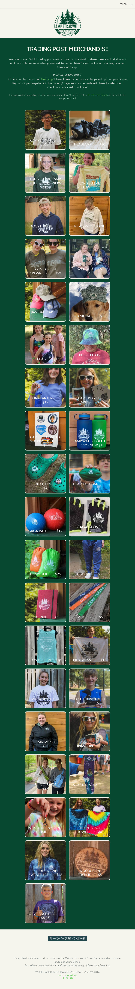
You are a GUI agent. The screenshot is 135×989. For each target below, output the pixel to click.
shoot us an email (97, 95)
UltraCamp (46, 79)
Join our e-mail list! (67, 975)
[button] (67, 938)
